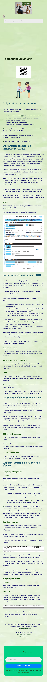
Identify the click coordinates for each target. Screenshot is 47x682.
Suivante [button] (29, 7)
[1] (22, 116)
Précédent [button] (17, 7)
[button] (23, 28)
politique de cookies (23, 637)
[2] (26, 122)
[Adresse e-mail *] (23, 659)
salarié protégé (30, 500)
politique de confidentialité (23, 635)
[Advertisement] (23, 43)
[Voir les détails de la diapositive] (23, 8)
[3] (34, 124)
